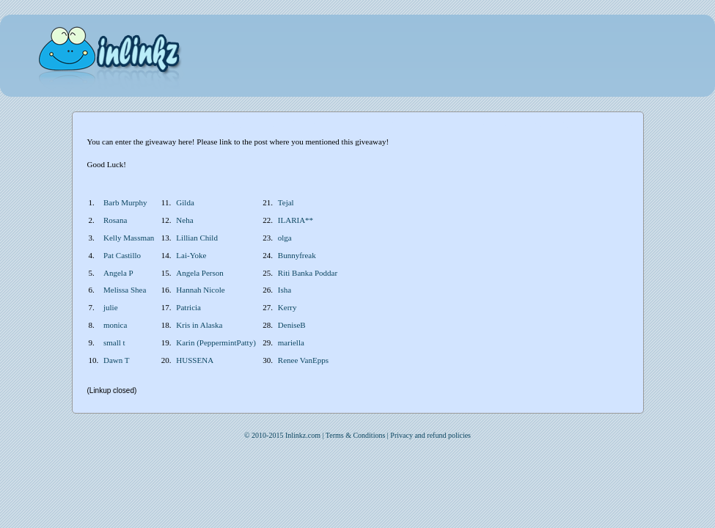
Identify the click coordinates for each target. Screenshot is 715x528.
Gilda (185, 202)
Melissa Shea (124, 289)
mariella (291, 342)
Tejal (286, 202)
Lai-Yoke (191, 255)
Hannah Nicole (200, 289)
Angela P (118, 272)
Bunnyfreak (297, 255)
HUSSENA (194, 360)
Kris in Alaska (199, 324)
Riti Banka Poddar (307, 272)
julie (110, 307)
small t (114, 342)
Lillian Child (197, 237)
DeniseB (292, 324)
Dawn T (116, 360)
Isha (284, 289)
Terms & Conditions (356, 435)
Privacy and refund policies (430, 435)
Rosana (115, 220)
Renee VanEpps (303, 360)
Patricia (188, 307)
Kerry (287, 307)
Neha (184, 220)
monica (115, 324)
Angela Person (199, 272)
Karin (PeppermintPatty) (215, 342)
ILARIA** (295, 220)
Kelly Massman (128, 237)
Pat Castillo (122, 255)
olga (285, 237)
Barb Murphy (125, 202)
